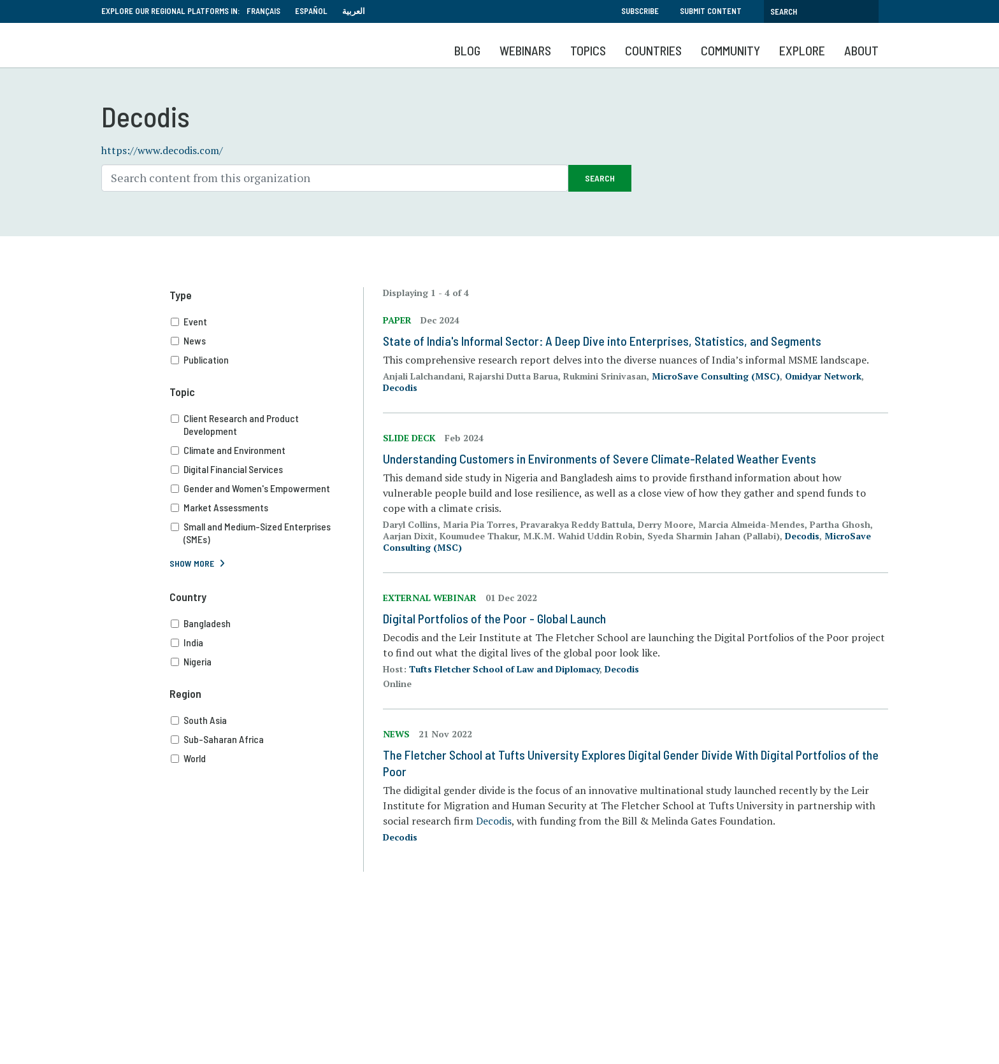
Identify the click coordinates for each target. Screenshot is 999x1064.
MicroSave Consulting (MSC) (716, 376)
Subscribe (640, 11)
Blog (467, 50)
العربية (353, 11)
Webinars (525, 50)
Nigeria (266, 661)
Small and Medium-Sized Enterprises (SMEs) (266, 533)
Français (263, 11)
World (266, 758)
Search (600, 178)
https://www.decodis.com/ (162, 150)
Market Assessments (266, 507)
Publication (266, 359)
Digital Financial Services (266, 469)
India (266, 642)
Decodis (400, 387)
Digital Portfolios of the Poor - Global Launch (494, 618)
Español (311, 11)
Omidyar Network (823, 376)
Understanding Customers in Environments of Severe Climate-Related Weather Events (599, 458)
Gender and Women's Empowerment (266, 488)
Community (730, 50)
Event (266, 321)
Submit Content (711, 11)
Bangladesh (266, 623)
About (861, 50)
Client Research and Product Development (266, 424)
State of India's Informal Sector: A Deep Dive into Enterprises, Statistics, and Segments (602, 340)
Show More (191, 563)
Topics (588, 50)
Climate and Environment (266, 450)
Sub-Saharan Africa (266, 739)
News (266, 340)
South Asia (266, 720)
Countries (653, 50)
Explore (802, 50)
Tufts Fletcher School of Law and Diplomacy (504, 669)
